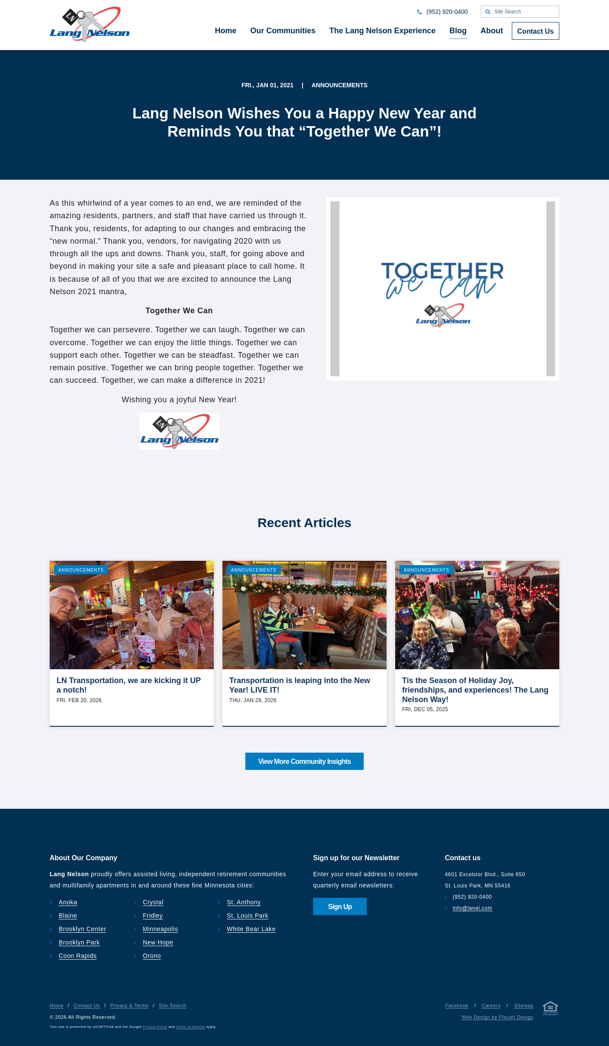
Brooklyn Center (82, 928)
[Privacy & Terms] (550, 1010)
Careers (491, 1005)
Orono (152, 955)
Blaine (68, 915)
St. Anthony (244, 902)
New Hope (158, 942)
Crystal (153, 902)
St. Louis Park (247, 915)
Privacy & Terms (129, 1005)
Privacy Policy (155, 1027)
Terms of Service (190, 1027)
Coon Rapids (78, 955)
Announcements (81, 570)
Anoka (68, 902)
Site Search (173, 1005)
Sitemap (523, 1005)
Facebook (456, 1005)
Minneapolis (160, 928)
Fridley (153, 915)
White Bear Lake (251, 928)
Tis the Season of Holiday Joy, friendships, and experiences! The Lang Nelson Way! (475, 689)
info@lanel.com (472, 908)
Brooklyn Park (79, 942)
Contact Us (87, 1005)
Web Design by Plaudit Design (497, 1017)
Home (56, 1005)
